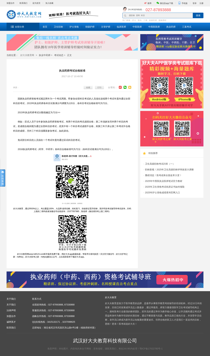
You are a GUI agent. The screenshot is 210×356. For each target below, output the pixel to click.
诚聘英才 (11, 322)
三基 (145, 20)
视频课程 (162, 20)
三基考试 (186, 26)
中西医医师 (154, 26)
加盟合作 (10, 3)
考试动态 (58, 55)
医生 (140, 20)
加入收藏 (49, 3)
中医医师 (137, 26)
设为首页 (36, 3)
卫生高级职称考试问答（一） (160, 163)
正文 (69, 55)
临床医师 (121, 26)
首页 (45, 26)
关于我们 (11, 304)
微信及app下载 (166, 3)
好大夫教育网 (27, 55)
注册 (201, 3)
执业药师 (171, 26)
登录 (195, 3)
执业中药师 (44, 55)
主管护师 (105, 26)
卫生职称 (58, 26)
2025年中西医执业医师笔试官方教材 (163, 181)
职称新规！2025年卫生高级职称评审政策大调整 (169, 169)
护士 (134, 20)
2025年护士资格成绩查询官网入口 (162, 192)
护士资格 (74, 26)
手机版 (185, 3)
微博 (149, 3)
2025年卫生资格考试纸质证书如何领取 (165, 186)
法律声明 (11, 310)
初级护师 (89, 26)
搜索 (198, 15)
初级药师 (153, 20)
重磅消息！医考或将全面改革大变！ (163, 175)
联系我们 (23, 3)
